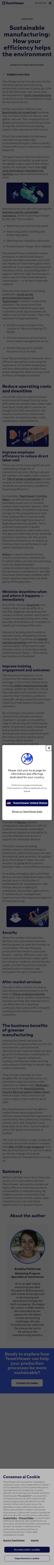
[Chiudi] (49, 748)
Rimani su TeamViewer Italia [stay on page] (27, 811)
